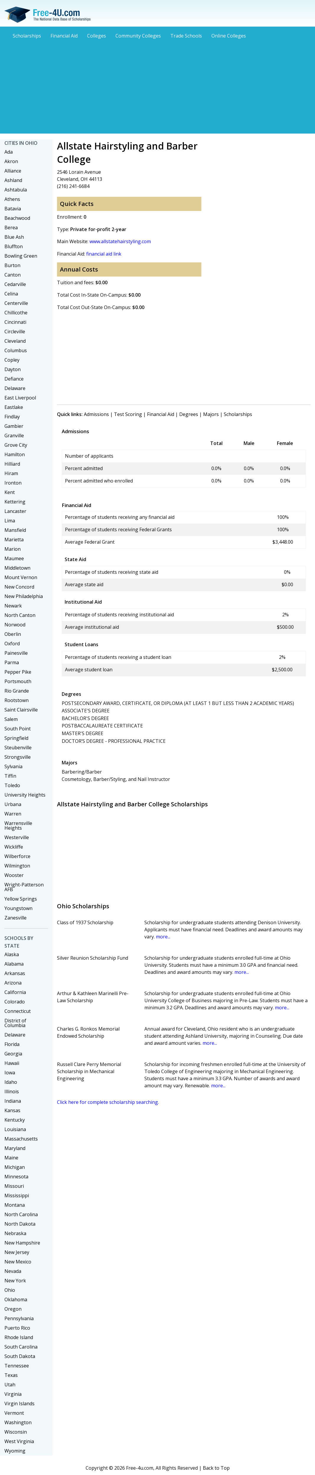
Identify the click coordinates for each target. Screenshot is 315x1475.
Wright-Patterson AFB (24, 887)
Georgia (13, 1053)
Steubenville (18, 747)
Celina (11, 293)
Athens (12, 199)
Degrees (188, 414)
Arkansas (14, 973)
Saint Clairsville (21, 709)
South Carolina (20, 1347)
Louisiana (15, 1129)
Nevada (12, 1271)
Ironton (13, 483)
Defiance (14, 379)
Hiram (11, 473)
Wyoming (14, 1451)
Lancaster (15, 511)
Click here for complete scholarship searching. (108, 1102)
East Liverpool (20, 397)
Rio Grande (16, 691)
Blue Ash (14, 237)
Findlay (12, 416)
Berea (11, 227)
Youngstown (18, 908)
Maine (11, 1157)
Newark (13, 605)
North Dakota (19, 1224)
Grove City (15, 445)
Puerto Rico (17, 1328)
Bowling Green (20, 256)
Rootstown (16, 700)
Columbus (15, 350)
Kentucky (14, 1120)
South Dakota (19, 1356)
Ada (8, 152)
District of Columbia (15, 1023)
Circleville (14, 331)
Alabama (14, 964)
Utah (9, 1384)
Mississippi (16, 1195)
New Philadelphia (23, 596)
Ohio (9, 1290)
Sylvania (13, 766)
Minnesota (16, 1176)
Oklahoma (15, 1299)
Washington (18, 1422)
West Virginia (19, 1441)
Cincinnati (15, 322)
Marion (12, 549)
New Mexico (17, 1261)
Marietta (14, 539)
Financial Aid (64, 36)
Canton (12, 275)
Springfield (16, 738)
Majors (211, 414)
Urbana (12, 804)
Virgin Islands (19, 1403)
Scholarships (27, 36)
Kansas (12, 1110)
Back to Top (216, 1468)
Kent (9, 492)
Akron (11, 161)
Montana (14, 1205)
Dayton (12, 369)
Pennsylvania (19, 1318)
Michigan (14, 1167)
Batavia (12, 208)
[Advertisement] (157, 85)
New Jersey (16, 1252)
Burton (12, 265)
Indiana (12, 1101)
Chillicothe (15, 312)
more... (163, 936)
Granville (14, 435)
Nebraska (15, 1233)
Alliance (12, 171)
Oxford (12, 643)
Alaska (11, 954)
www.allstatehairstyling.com (120, 241)
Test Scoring (128, 414)
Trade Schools (186, 36)
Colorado (14, 1001)
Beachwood (17, 218)
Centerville (16, 303)
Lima (9, 520)
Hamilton (14, 454)
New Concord (19, 587)
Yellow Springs (20, 899)
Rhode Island (18, 1337)
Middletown (17, 568)
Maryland (14, 1148)
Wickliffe (13, 847)
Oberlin (12, 634)
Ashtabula (15, 189)
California (15, 992)
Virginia (13, 1394)
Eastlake (13, 407)
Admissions (96, 414)
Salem (11, 719)
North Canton (19, 615)
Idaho (10, 1082)
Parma (11, 662)
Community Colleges (138, 36)
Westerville (16, 837)
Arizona (13, 982)
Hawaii (11, 1063)
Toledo (12, 785)
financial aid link (103, 254)
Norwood (14, 624)
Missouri (14, 1186)
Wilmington (17, 865)
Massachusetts (21, 1139)
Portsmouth (17, 681)
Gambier (13, 426)
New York (15, 1280)
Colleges (96, 36)
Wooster (14, 875)
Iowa (9, 1072)
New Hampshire (22, 1243)
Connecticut (17, 1011)
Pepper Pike (17, 672)
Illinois (11, 1091)
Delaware (14, 388)
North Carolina (21, 1214)
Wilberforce (17, 856)
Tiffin (10, 776)
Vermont (14, 1413)
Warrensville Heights (18, 825)
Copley (11, 360)
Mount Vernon (20, 577)
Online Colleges (228, 36)
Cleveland (15, 341)
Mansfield (15, 530)
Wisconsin (15, 1432)
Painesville (16, 653)
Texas (11, 1375)
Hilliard (12, 464)
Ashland (13, 180)
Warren (12, 813)
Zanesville (15, 917)
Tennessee (16, 1365)
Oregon (13, 1309)
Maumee (14, 558)
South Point (17, 728)
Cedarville (15, 284)
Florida (11, 1044)
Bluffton (13, 246)
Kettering (14, 501)
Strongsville (17, 757)
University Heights (24, 795)
